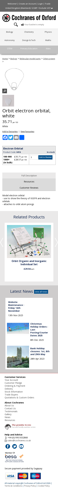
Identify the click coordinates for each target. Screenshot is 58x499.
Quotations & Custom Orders (19, 397)
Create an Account (27, 3)
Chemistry (29, 31)
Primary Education (28, 48)
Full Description (29, 175)
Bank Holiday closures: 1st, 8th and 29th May (39, 351)
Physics (48, 31)
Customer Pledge (13, 382)
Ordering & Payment (15, 385)
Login (40, 3)
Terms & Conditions (13, 486)
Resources (29, 181)
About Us (9, 405)
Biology (9, 31)
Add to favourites (10, 131)
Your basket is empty (32, 24)
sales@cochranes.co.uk (19, 440)
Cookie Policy (44, 486)
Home (5, 58)
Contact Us (10, 408)
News (7, 417)
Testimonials (11, 411)
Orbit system (49, 58)
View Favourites (27, 131)
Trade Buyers (11, 394)
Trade (47, 3)
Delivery (9, 388)
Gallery (8, 414)
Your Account (11, 379)
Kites (48, 48)
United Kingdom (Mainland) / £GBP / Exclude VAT (29, 8)
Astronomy (9, 40)
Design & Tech (29, 40)
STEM (9, 48)
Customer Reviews (29, 187)
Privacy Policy (30, 486)
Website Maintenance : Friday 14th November (16, 306)
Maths (48, 40)
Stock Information (14, 391)
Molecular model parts (30, 58)
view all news (41, 291)
